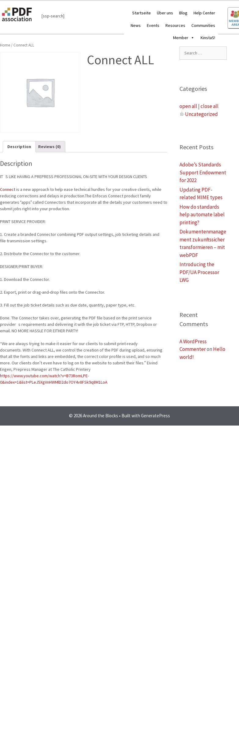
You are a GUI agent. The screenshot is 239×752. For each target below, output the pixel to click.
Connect (7, 189)
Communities (203, 25)
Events (153, 25)
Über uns (165, 13)
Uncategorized (201, 114)
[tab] (19, 146)
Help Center (204, 13)
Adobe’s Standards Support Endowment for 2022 (202, 172)
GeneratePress (155, 416)
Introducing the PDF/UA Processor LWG (199, 272)
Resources (175, 25)
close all (210, 106)
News (136, 25)
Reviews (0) (49, 146)
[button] (191, 37)
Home (5, 45)
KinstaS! (208, 37)
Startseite (141, 13)
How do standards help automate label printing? (202, 214)
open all (188, 106)
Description (19, 146)
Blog (183, 13)
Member (183, 37)
